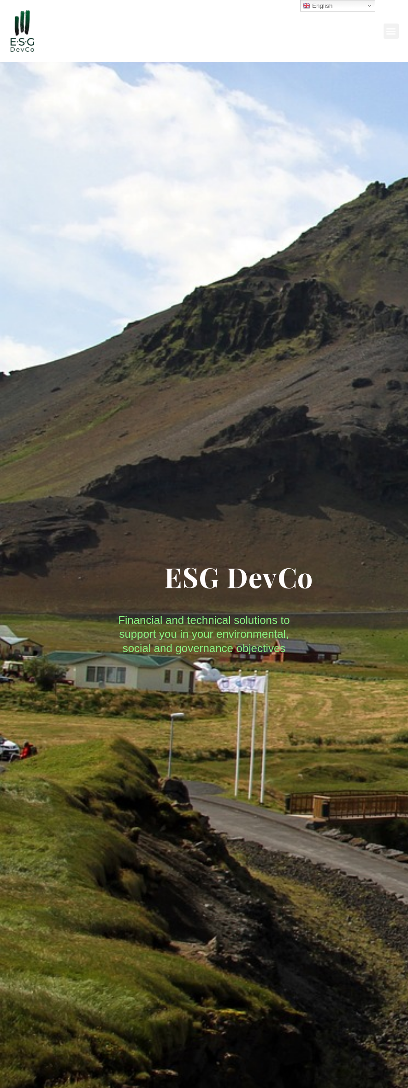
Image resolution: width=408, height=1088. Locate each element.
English (317, 6)
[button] (391, 31)
